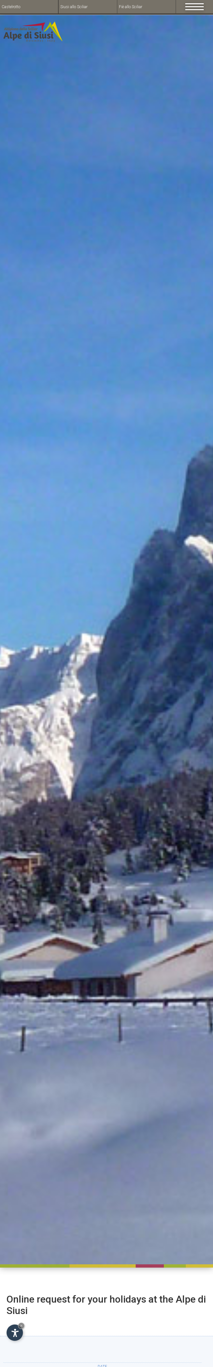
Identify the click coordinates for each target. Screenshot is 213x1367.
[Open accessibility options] (15, 1332)
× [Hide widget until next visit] (21, 1325)
